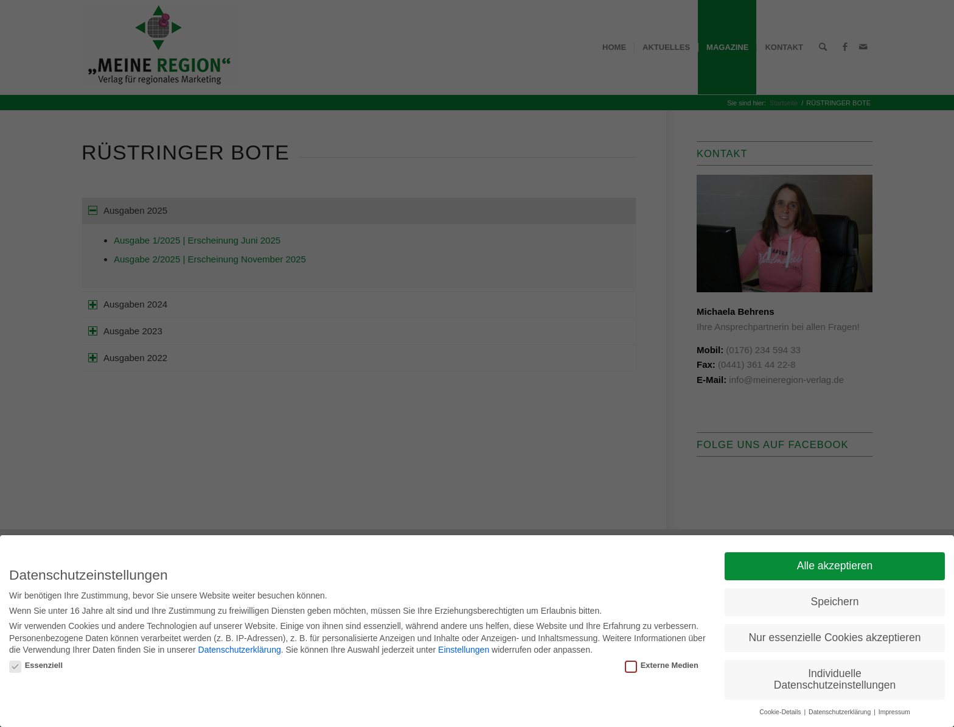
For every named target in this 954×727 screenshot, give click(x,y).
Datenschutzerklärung (239, 647)
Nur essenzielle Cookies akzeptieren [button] (834, 635)
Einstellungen (463, 647)
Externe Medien (661, 662)
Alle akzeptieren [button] (835, 563)
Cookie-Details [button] (781, 709)
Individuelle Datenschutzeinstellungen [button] (835, 677)
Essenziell (36, 662)
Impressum (894, 709)
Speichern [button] (835, 599)
